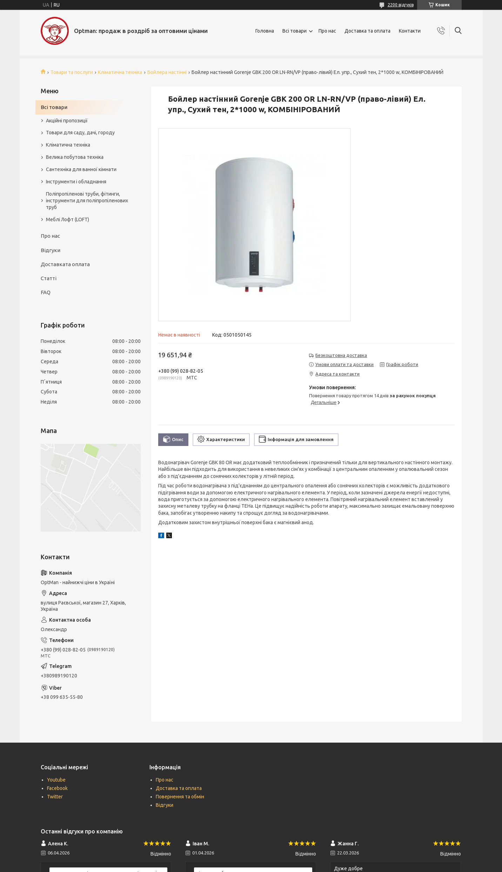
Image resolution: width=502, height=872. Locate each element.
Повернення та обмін (180, 796)
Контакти (410, 31)
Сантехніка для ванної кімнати (81, 169)
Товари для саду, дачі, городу (80, 132)
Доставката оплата (65, 264)
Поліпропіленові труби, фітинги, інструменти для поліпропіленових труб (87, 200)
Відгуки (50, 250)
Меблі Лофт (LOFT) (67, 219)
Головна (264, 31)
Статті (48, 278)
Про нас (327, 31)
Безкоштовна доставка (341, 355)
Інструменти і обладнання (76, 181)
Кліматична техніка (120, 72)
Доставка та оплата (367, 31)
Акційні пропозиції (67, 120)
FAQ (46, 292)
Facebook (57, 788)
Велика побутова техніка (74, 157)
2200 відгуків (401, 4)
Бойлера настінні (167, 72)
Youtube (56, 780)
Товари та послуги (72, 72)
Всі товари (294, 31)
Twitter (55, 796)
